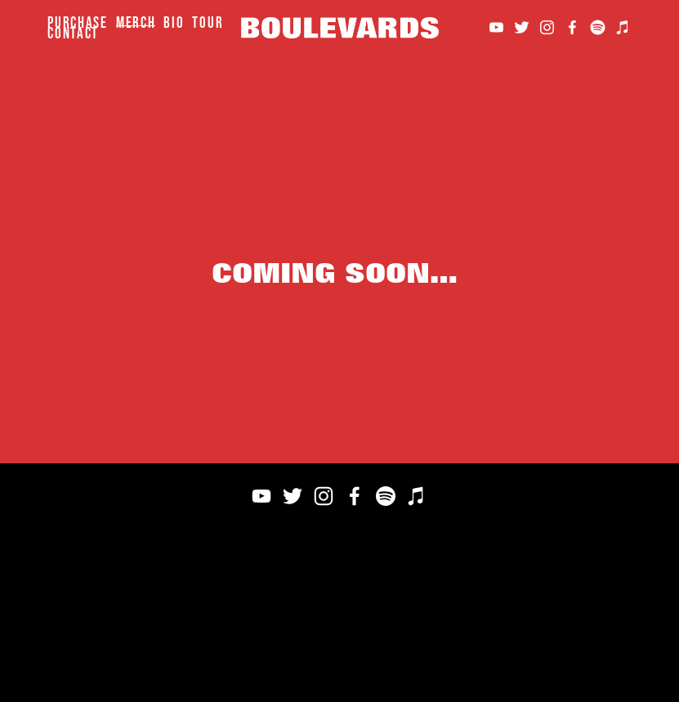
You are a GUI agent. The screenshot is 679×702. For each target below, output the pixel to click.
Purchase (77, 22)
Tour (207, 22)
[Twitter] (521, 27)
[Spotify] (597, 27)
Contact (73, 33)
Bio (173, 22)
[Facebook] (572, 27)
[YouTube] (496, 27)
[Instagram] (547, 27)
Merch (136, 22)
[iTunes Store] (623, 27)
